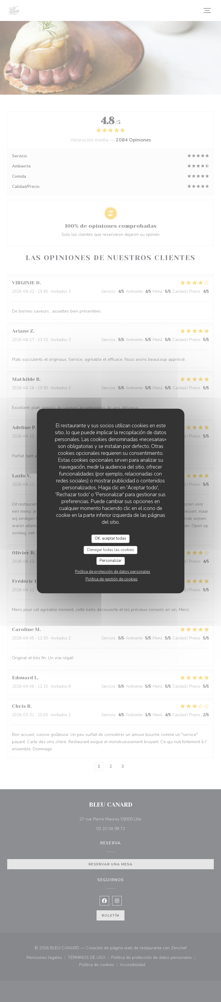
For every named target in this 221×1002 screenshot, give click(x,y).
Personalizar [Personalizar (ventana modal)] (111, 560)
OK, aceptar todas (110, 538)
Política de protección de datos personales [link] (112, 571)
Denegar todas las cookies (110, 550)
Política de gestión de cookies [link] (111, 579)
